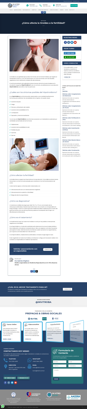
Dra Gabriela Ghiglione (22, 261)
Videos (62, 10)
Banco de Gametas (44, 10)
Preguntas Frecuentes (67, 1)
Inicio (11, 9)
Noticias (43, 20)
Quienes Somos (17, 9)
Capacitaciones (54, 10)
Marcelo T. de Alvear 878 (61, 6)
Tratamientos (26, 10)
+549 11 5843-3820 (33, 6)
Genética (34, 10)
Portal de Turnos (76, 1)
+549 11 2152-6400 (47, 6)
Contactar (48, 249)
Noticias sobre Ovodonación (71, 150)
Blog (66, 9)
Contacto (71, 9)
